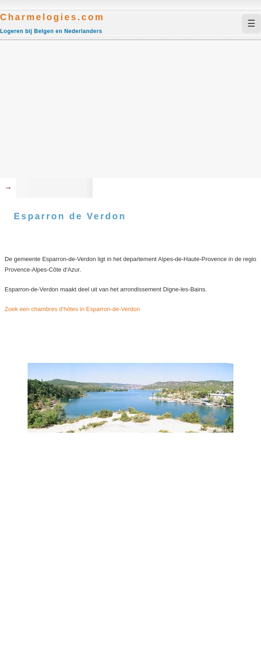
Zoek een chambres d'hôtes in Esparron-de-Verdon (72, 309)
